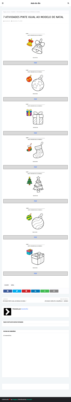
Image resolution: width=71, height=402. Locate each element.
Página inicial (6, 12)
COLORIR (13, 12)
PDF (35, 63)
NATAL (12, 285)
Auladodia (7, 21)
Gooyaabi (29, 399)
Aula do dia (35, 3)
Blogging (14, 399)
